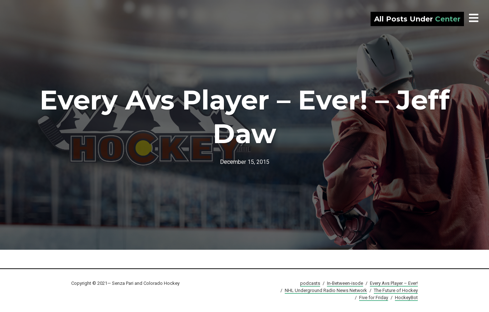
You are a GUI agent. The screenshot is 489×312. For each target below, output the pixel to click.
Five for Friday (373, 297)
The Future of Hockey (396, 290)
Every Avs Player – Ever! (394, 283)
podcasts (310, 283)
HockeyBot (406, 297)
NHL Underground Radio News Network (326, 290)
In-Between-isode (345, 283)
